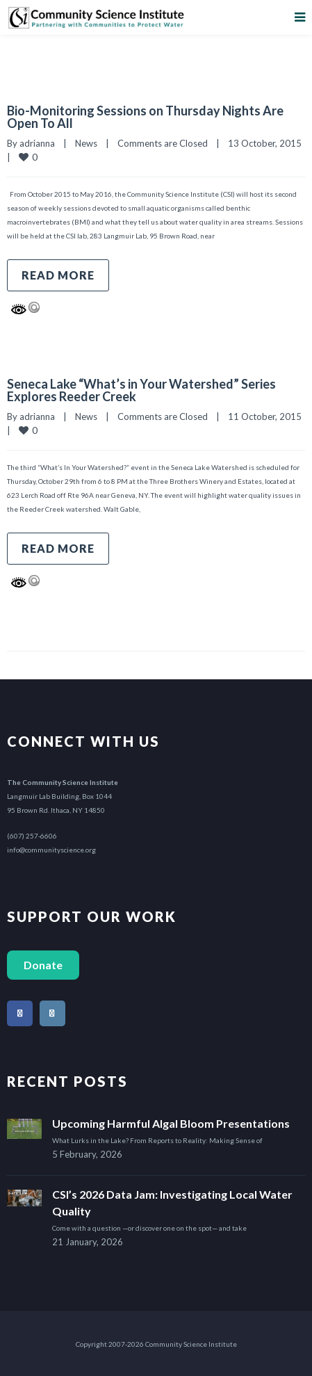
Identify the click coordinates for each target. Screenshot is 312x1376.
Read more (58, 275)
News (86, 143)
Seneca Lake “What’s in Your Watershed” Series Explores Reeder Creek (141, 390)
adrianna (37, 143)
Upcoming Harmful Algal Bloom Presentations (171, 1123)
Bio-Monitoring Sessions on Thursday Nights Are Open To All (145, 117)
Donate (43, 964)
